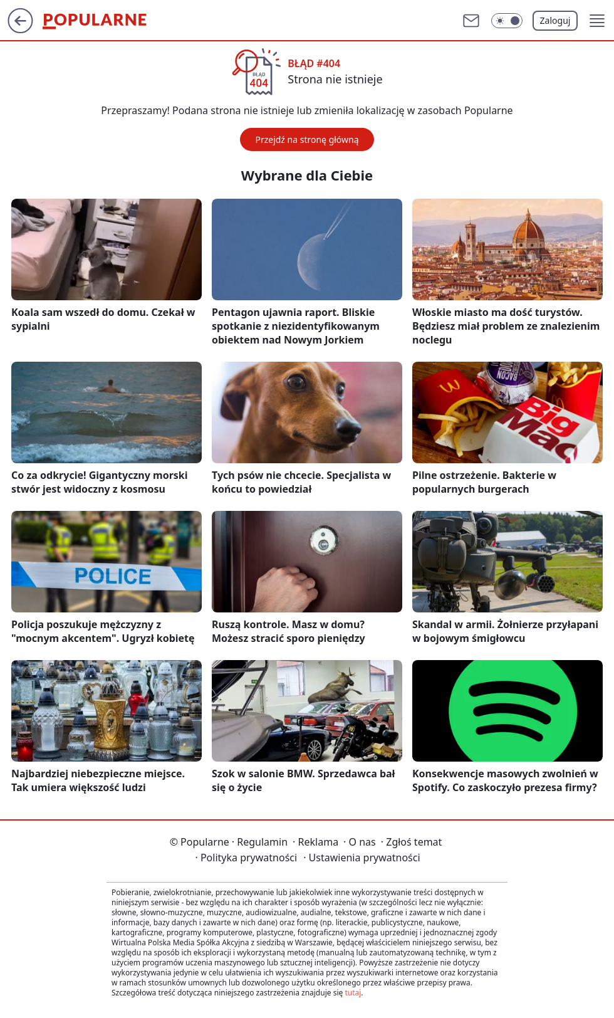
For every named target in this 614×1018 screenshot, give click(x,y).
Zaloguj (555, 20)
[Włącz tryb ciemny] (507, 20)
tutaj (353, 992)
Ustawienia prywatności (361, 857)
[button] (597, 21)
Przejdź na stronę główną (306, 139)
